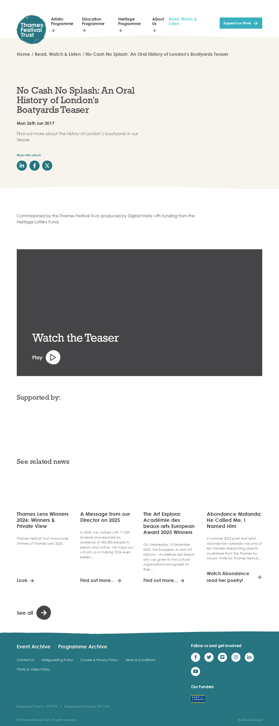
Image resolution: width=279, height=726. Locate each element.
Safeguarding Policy (57, 660)
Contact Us (25, 660)
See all (25, 613)
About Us (158, 21)
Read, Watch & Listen (183, 21)
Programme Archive (82, 646)
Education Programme (93, 21)
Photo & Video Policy (33, 669)
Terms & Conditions (140, 660)
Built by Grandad (250, 720)
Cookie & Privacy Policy (99, 660)
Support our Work (237, 23)
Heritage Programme (129, 21)
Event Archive (33, 646)
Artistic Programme (62, 21)
